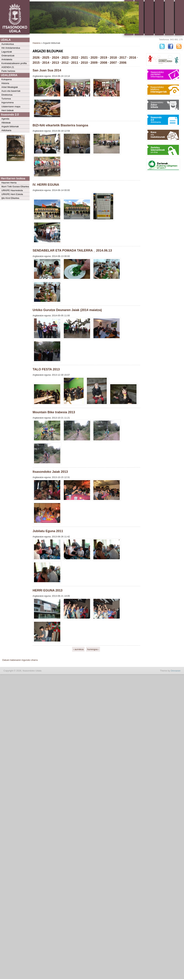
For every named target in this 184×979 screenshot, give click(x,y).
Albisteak (6, 122)
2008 (103, 62)
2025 (45, 57)
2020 (93, 57)
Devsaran (175, 670)
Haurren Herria (8, 182)
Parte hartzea (8, 71)
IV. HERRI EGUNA (46, 184)
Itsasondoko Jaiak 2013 (50, 471)
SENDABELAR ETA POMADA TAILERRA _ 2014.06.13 (72, 250)
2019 (103, 57)
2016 (132, 57)
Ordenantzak (7, 55)
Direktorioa (6, 94)
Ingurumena (7, 102)
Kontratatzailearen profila (14, 63)
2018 (113, 57)
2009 (93, 62)
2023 (65, 57)
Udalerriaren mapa (10, 106)
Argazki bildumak (10, 126)
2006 (123, 62)
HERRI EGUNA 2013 (47, 590)
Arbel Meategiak (9, 87)
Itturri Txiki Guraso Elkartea (15, 186)
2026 (36, 57)
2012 (65, 62)
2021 (84, 57)
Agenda (5, 118)
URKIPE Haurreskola (12, 190)
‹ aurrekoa (78, 649)
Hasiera (36, 43)
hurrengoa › (93, 649)
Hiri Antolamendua (10, 48)
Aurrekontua (7, 44)
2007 (113, 62)
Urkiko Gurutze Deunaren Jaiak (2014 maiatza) (67, 310)
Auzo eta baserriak (10, 91)
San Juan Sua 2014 (47, 70)
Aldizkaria (6, 130)
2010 (84, 62)
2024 (55, 57)
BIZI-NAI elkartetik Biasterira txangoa (60, 125)
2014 (45, 62)
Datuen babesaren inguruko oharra (20, 660)
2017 (123, 57)
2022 (74, 57)
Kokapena (6, 79)
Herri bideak (7, 110)
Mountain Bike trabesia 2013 (54, 412)
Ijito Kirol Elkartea (10, 198)
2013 (55, 62)
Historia (5, 83)
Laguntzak (6, 51)
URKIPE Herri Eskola (12, 194)
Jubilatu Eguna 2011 (48, 531)
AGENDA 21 (7, 67)
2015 (36, 62)
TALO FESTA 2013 (46, 369)
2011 (74, 62)
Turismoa (6, 98)
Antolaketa (6, 59)
